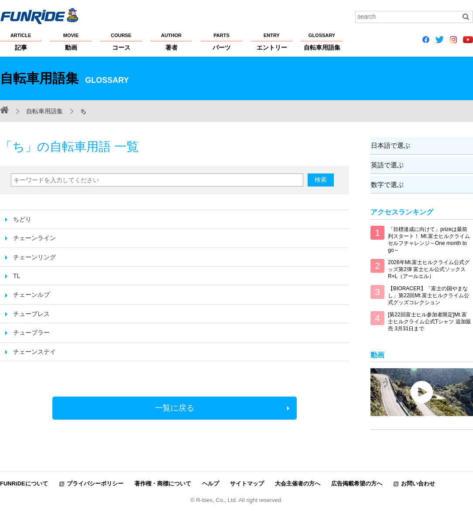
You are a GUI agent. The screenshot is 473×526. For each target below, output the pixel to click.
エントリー (271, 41)
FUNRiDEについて (24, 482)
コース (121, 41)
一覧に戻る (174, 408)
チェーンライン (34, 237)
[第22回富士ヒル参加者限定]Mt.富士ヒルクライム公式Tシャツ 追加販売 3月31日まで (429, 321)
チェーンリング (34, 257)
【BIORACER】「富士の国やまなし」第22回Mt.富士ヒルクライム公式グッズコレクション (428, 295)
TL (16, 275)
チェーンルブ (31, 294)
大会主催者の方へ (297, 482)
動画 (71, 41)
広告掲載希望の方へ (356, 482)
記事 (20, 41)
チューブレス (31, 313)
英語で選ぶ (386, 164)
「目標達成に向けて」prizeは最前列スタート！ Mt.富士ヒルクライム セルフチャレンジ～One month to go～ (429, 238)
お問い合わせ (418, 482)
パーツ (221, 41)
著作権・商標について (162, 482)
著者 (171, 41)
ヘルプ (210, 482)
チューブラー (31, 332)
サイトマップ (247, 482)
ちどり (22, 219)
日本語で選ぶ (390, 145)
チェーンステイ (34, 351)
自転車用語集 (322, 41)
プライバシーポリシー (95, 482)
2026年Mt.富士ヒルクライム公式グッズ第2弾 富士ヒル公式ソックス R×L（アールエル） (429, 268)
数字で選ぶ (386, 183)
